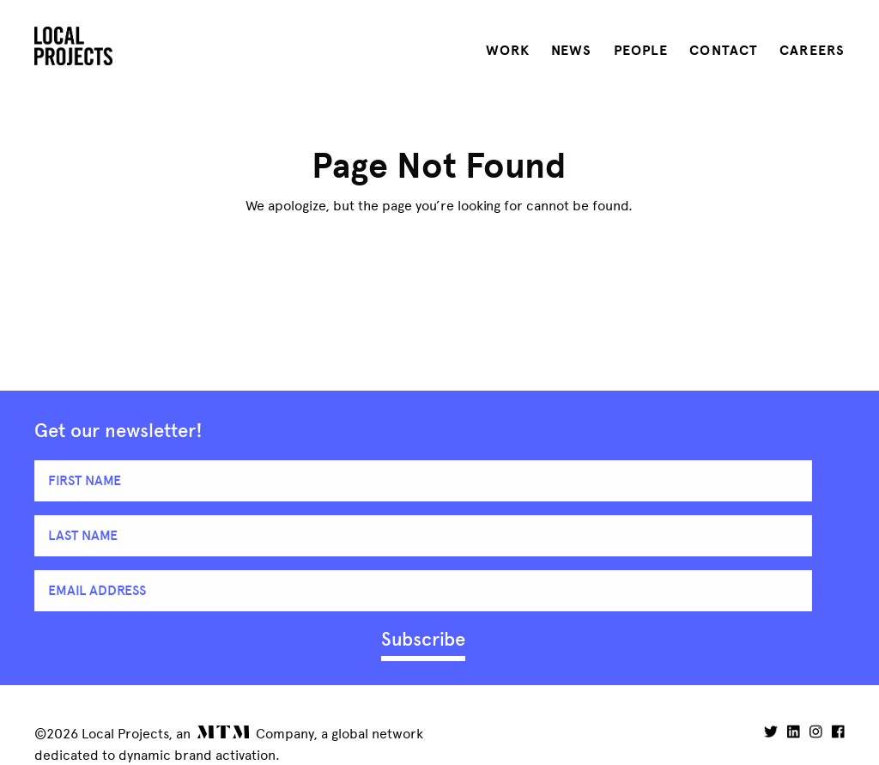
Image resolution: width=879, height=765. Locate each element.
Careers (812, 50)
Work (508, 50)
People (641, 50)
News (571, 50)
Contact (723, 50)
